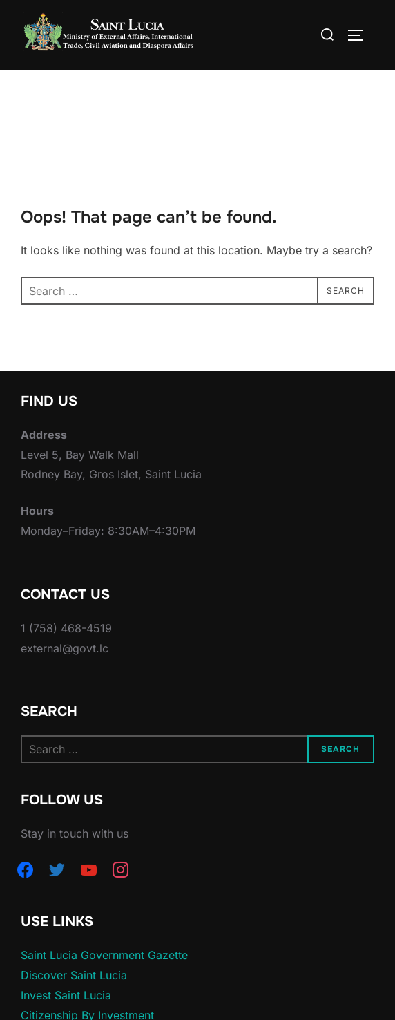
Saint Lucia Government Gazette (104, 955)
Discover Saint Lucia (74, 975)
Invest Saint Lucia (66, 995)
